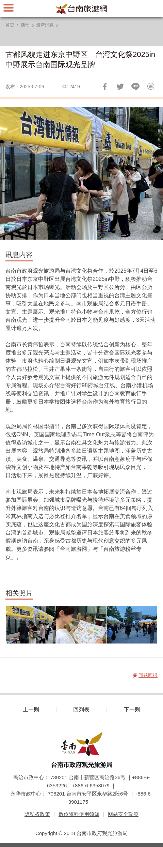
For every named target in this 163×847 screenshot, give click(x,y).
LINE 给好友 (135, 86)
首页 (9, 25)
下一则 (132, 709)
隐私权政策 (37, 814)
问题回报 (151, 86)
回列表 (81, 709)
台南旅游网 (82, 8)
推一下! (120, 86)
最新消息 (45, 25)
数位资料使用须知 (79, 814)
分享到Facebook (105, 86)
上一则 (31, 709)
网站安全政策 (123, 814)
